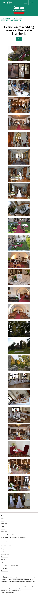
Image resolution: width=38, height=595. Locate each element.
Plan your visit (4, 549)
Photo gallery (4, 571)
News (2, 521)
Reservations (4, 557)
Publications (4, 523)
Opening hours (5, 554)
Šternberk (19, 7)
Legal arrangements (6, 587)
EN (25, 3)
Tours (2, 551)
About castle (4, 568)
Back (19, 38)
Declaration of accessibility (20, 587)
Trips (2, 562)
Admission (3, 559)
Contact (3, 529)
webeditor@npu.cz (17, 590)
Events (2, 518)
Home (2, 515)
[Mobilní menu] (33, 2)
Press (2, 526)
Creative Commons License (19, 577)
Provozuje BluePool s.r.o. (7, 592)
